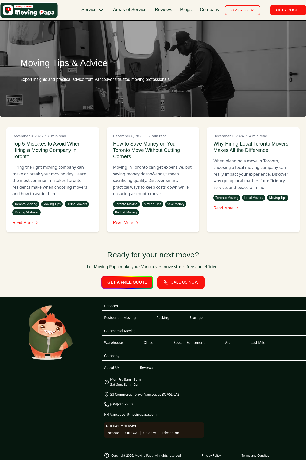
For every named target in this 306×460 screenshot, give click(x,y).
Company (209, 9)
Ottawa (131, 432)
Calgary (149, 432)
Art (227, 342)
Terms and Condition (256, 455)
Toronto (112, 432)
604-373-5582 (242, 10)
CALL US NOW (181, 282)
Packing (162, 317)
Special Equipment (189, 342)
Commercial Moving (120, 331)
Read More (25, 222)
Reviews (163, 9)
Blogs (186, 9)
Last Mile (258, 342)
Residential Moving (120, 317)
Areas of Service (130, 9)
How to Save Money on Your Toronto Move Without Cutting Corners (146, 150)
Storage (196, 317)
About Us (111, 367)
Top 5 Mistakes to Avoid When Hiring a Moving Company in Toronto (46, 150)
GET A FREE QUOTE (127, 282)
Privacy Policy (211, 455)
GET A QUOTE (288, 10)
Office (148, 342)
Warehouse (113, 342)
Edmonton (170, 432)
